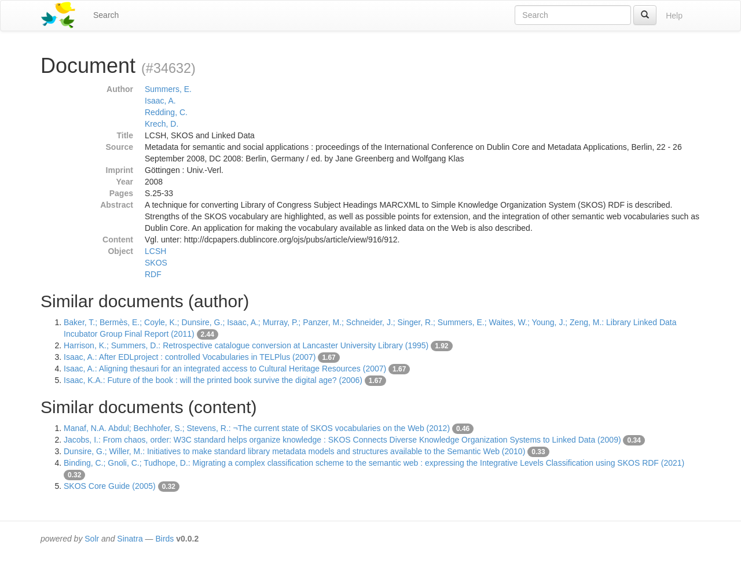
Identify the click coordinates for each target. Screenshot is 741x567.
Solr (92, 538)
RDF (153, 274)
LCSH (155, 251)
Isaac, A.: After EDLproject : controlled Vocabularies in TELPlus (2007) (190, 357)
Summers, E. (168, 89)
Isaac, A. (160, 100)
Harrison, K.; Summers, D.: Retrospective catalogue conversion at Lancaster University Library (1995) (246, 345)
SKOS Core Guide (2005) (110, 486)
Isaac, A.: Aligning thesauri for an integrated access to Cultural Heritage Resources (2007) (225, 368)
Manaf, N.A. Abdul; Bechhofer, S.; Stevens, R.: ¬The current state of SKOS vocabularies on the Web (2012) (257, 428)
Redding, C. (166, 112)
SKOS (156, 262)
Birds (164, 538)
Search (106, 15)
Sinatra (129, 538)
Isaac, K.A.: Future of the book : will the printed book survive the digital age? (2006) (213, 380)
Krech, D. (161, 123)
